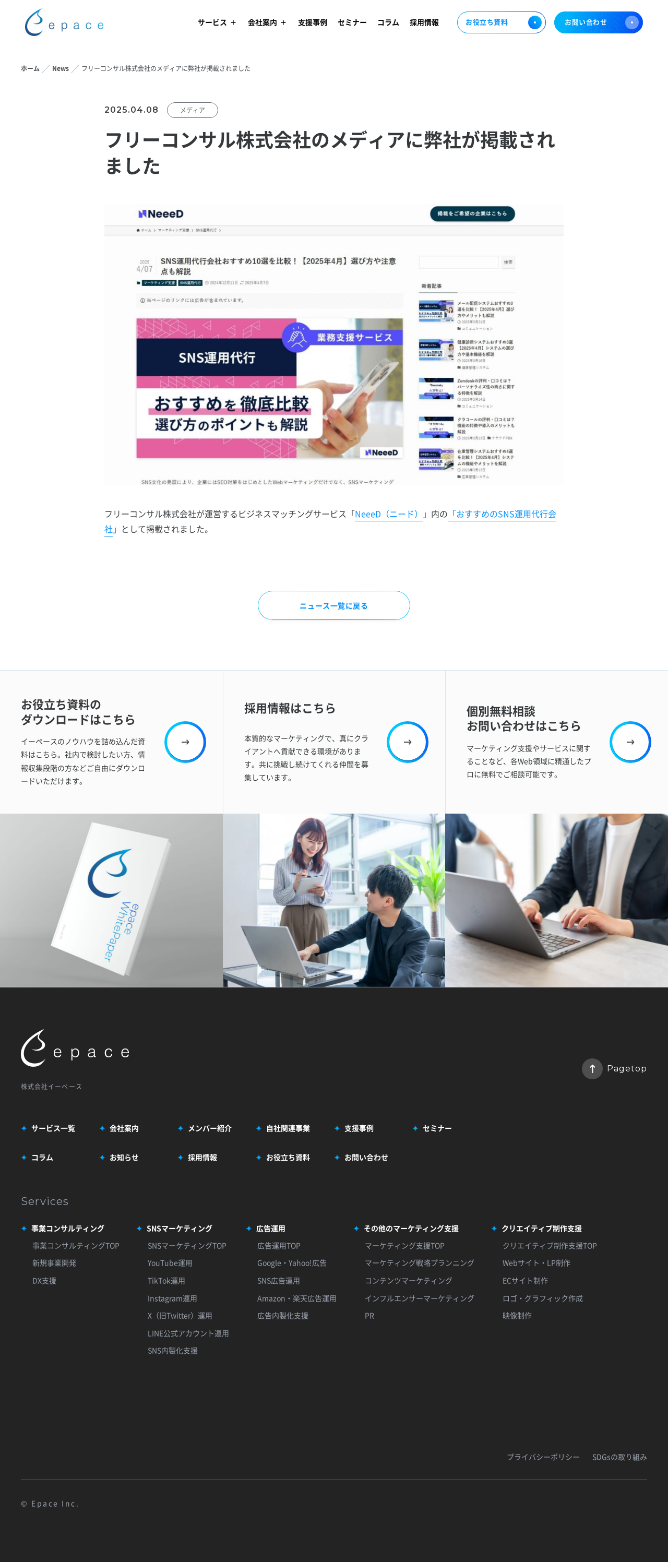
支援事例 (312, 22)
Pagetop (614, 1068)
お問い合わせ (602, 22)
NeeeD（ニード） (389, 513)
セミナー (352, 22)
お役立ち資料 (501, 22)
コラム (388, 22)
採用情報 (424, 22)
